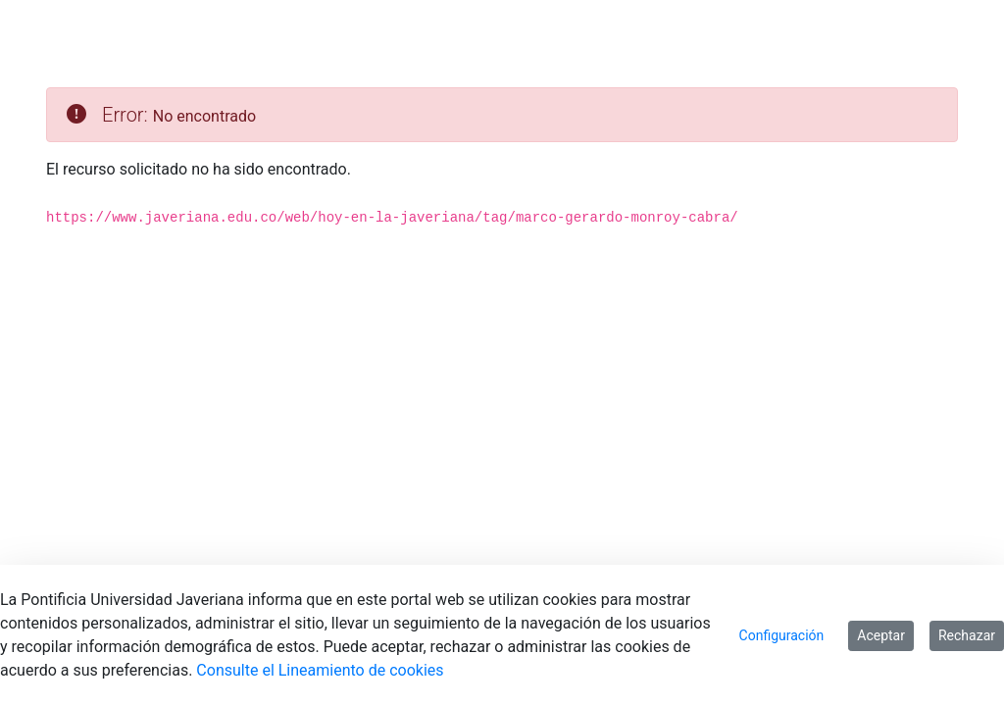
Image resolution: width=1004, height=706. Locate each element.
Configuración (782, 635)
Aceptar (881, 635)
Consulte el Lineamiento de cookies (319, 670)
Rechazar (966, 635)
